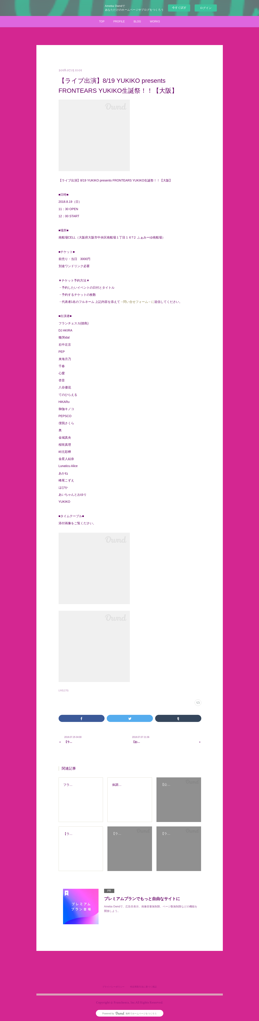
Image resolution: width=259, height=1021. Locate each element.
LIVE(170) (64, 690)
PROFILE (119, 21)
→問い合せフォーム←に (137, 302)
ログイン (206, 8)
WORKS (155, 21)
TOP (101, 21)
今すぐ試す (179, 7)
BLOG (137, 21)
